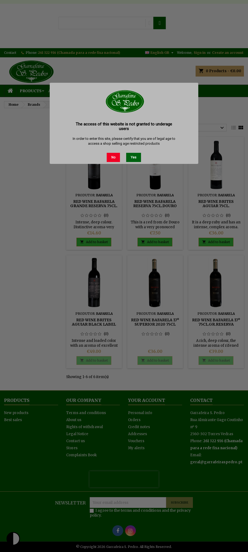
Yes (133, 157)
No (113, 157)
